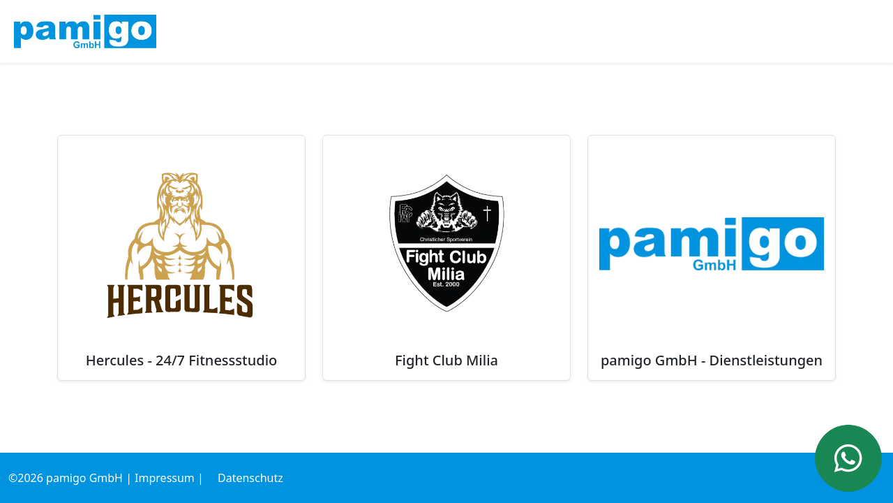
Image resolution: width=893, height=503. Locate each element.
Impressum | (169, 478)
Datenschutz (250, 478)
